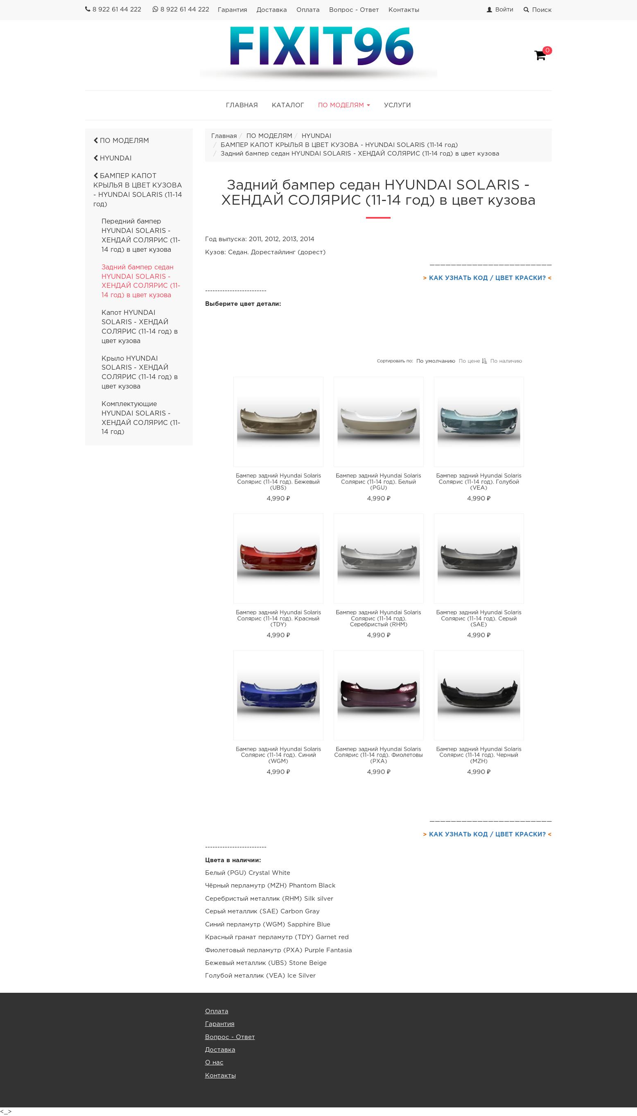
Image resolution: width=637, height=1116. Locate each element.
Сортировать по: (389, 423)
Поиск (538, 10)
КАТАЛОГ (288, 105)
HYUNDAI (112, 159)
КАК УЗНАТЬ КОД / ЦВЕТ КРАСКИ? (487, 278)
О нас (214, 1062)
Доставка (272, 10)
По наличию (467, 423)
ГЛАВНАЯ (242, 105)
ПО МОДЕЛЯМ (121, 141)
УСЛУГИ (397, 105)
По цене (444, 423)
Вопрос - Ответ (354, 10)
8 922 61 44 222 (117, 9)
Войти (504, 9)
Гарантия (232, 10)
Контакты (404, 10)
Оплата (308, 10)
